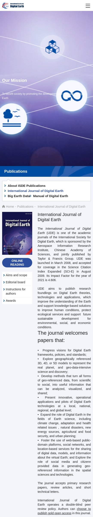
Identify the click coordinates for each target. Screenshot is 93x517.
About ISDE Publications (27, 185)
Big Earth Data (19, 196)
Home (10, 206)
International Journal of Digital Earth (35, 191)
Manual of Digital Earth (50, 196)
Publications (25, 206)
